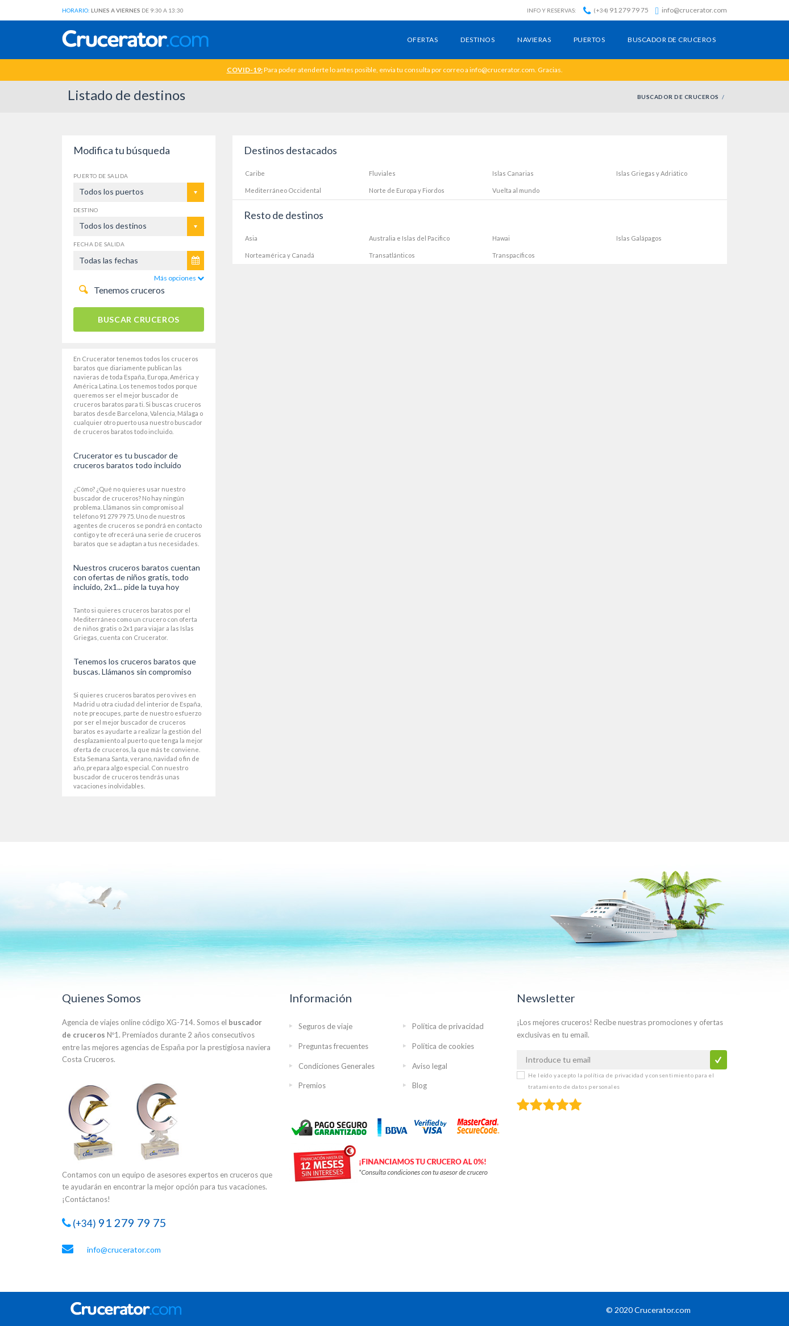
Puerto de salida (100, 175)
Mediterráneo (94, 619)
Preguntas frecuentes (333, 1046)
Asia (251, 238)
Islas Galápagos (639, 238)
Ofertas (422, 39)
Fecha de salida (98, 244)
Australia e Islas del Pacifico (409, 238)
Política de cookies (443, 1046)
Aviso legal (429, 1066)
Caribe (255, 173)
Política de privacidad (448, 1026)
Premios (312, 1085)
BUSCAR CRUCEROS (138, 319)
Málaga (187, 413)
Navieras (534, 39)
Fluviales (382, 173)
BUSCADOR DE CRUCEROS (678, 96)
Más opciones (179, 278)
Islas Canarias (513, 173)
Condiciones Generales (336, 1066)
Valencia (162, 413)
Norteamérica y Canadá (279, 255)
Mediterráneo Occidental (283, 190)
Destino (85, 209)
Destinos (477, 39)
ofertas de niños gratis (128, 577)
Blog (419, 1085)
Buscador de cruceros (672, 39)
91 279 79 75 (616, 10)
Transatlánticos (392, 255)
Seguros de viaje (325, 1026)
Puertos (589, 39)
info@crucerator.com (691, 10)
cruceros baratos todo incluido (127, 465)
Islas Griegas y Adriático (651, 173)
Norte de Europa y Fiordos (407, 190)
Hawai (501, 238)
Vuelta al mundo (515, 190)
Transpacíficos (513, 255)
